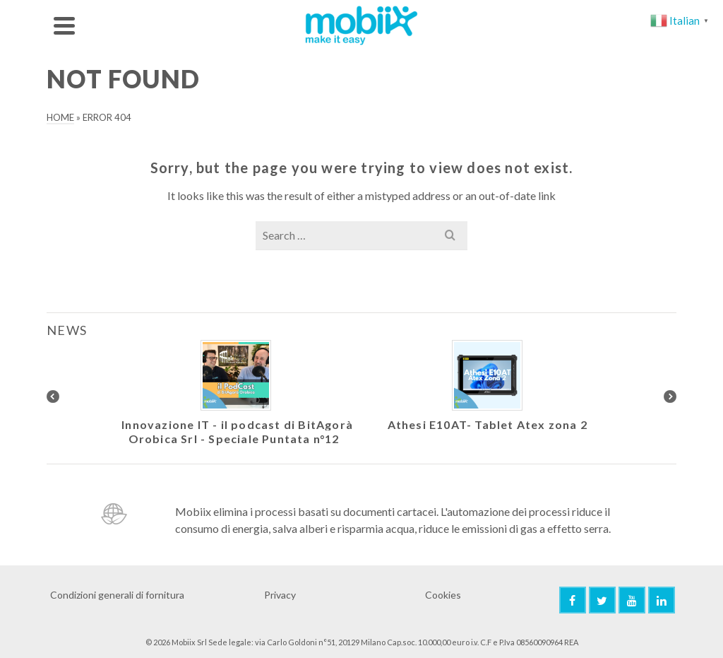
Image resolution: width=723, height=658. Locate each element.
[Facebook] (572, 600)
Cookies (443, 595)
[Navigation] (64, 25)
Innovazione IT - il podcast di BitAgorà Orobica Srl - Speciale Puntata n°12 (237, 431)
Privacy (280, 595)
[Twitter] (602, 600)
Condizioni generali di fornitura (117, 595)
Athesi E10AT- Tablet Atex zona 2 (487, 424)
